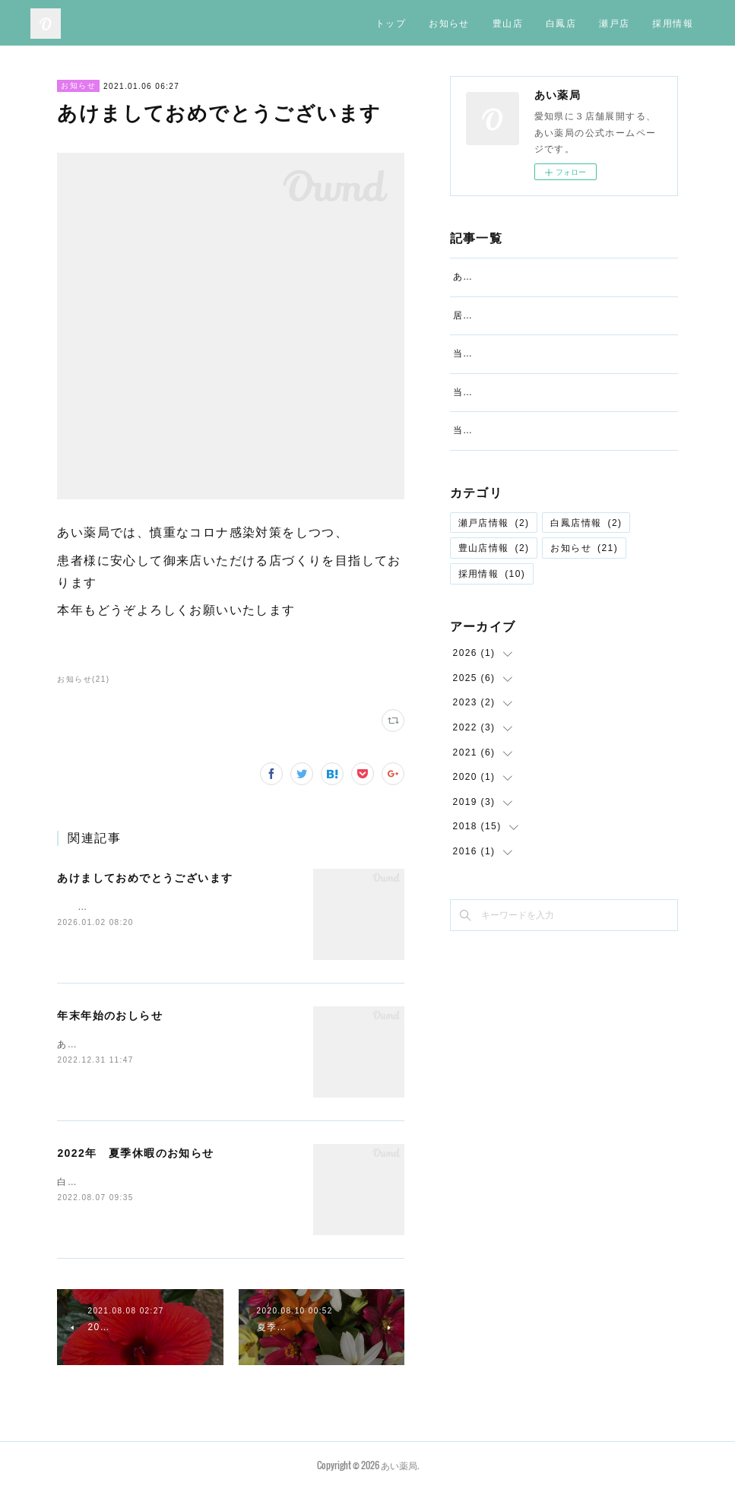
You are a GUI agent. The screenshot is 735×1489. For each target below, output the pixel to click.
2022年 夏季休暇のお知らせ (135, 1153)
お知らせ (449, 22)
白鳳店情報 (586, 588)
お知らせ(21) (83, 679)
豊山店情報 (494, 614)
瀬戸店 (614, 22)
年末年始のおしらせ (110, 1015)
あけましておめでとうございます (145, 878)
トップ (390, 22)
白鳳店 (561, 22)
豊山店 (508, 22)
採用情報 (672, 22)
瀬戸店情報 (494, 588)
